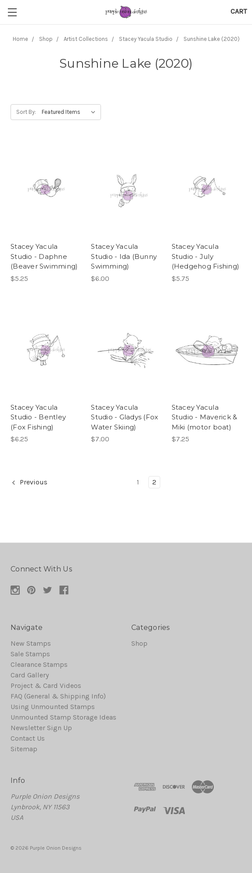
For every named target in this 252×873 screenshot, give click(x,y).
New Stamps (31, 643)
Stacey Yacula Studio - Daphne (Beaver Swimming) (44, 256)
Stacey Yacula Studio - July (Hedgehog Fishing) (206, 256)
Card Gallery (30, 675)
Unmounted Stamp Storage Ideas (63, 717)
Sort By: (26, 112)
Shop (139, 643)
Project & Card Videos (46, 685)
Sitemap (24, 749)
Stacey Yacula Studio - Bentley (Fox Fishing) (38, 417)
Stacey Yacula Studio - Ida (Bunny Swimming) (124, 256)
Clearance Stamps (39, 664)
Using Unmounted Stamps (53, 706)
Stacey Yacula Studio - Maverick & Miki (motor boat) (205, 417)
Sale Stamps (30, 654)
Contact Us (28, 738)
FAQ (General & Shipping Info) (58, 696)
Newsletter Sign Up (41, 728)
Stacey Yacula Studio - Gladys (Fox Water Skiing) (124, 417)
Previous (29, 482)
